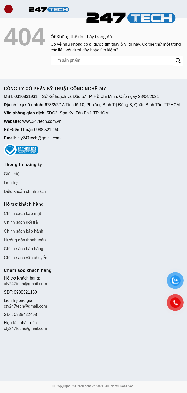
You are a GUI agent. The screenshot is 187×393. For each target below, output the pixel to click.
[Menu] (8, 9)
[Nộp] (178, 61)
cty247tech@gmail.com (25, 284)
